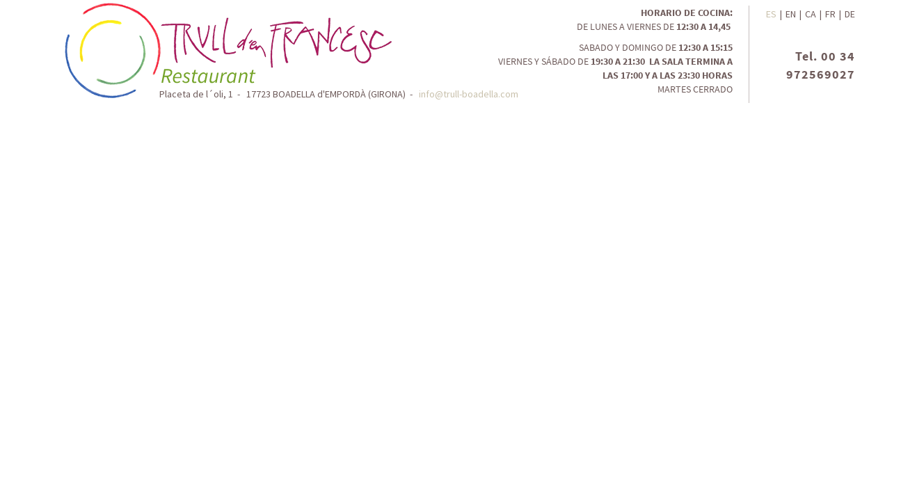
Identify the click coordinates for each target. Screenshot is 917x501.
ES (771, 14)
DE (850, 14)
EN (791, 14)
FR (830, 14)
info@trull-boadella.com (468, 94)
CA (810, 14)
